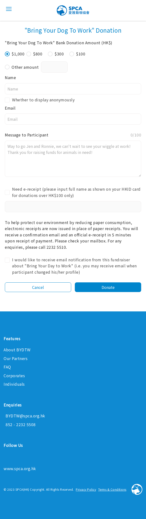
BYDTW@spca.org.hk (25, 416)
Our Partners (16, 358)
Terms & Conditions (112, 489)
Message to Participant (73, 135)
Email (10, 108)
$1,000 (14, 54)
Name (10, 77)
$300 (56, 54)
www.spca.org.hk (20, 468)
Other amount (22, 67)
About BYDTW (17, 350)
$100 (77, 54)
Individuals (14, 384)
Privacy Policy (86, 489)
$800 (34, 54)
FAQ (7, 367)
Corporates (14, 375)
